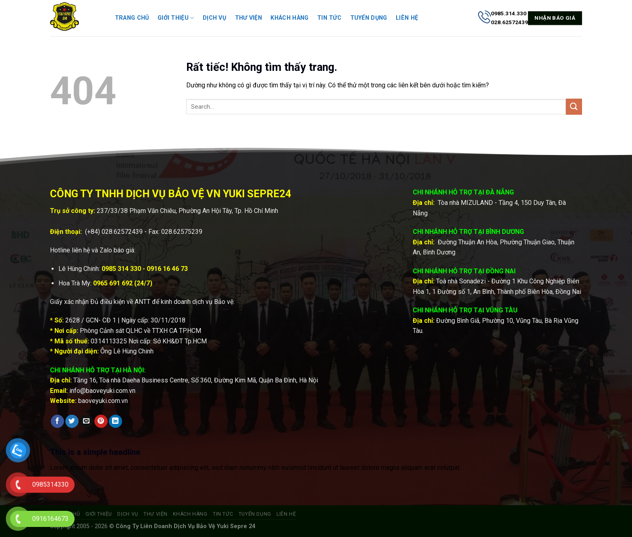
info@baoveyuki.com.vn (102, 390)
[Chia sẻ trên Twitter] (72, 421)
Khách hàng (289, 17)
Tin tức (329, 17)
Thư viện (248, 17)
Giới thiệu (176, 18)
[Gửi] (574, 106)
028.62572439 (122, 231)
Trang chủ (132, 17)
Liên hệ (407, 17)
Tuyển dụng (368, 17)
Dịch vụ (214, 17)
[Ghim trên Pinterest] (101, 421)
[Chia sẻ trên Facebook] (57, 421)
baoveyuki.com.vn (103, 401)
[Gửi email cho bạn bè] (86, 421)
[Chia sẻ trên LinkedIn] (115, 421)
